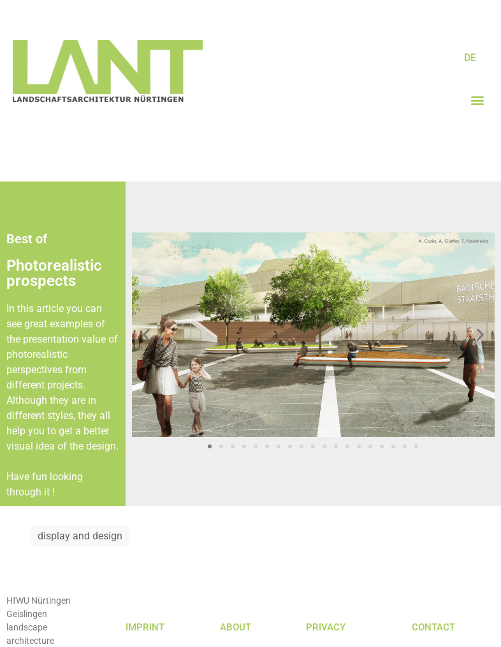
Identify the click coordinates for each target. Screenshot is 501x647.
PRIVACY (325, 627)
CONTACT (433, 627)
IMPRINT (145, 627)
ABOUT (235, 627)
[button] (477, 99)
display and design (80, 536)
